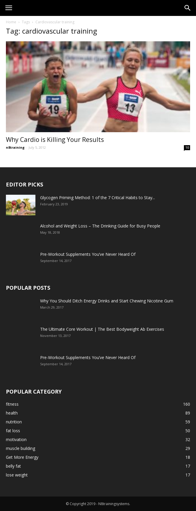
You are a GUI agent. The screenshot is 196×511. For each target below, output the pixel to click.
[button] (187, 8)
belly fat (13, 466)
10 (187, 147)
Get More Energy (22, 457)
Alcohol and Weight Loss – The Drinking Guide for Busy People (100, 226)
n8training (15, 147)
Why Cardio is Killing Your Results (55, 139)
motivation (16, 439)
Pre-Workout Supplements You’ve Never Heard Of (87, 254)
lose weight (17, 475)
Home (11, 21)
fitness (12, 404)
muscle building (20, 448)
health (12, 413)
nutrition (14, 422)
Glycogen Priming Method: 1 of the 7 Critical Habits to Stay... (97, 197)
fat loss (13, 430)
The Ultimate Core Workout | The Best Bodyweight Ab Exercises (102, 329)
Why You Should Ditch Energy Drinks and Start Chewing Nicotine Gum (106, 301)
